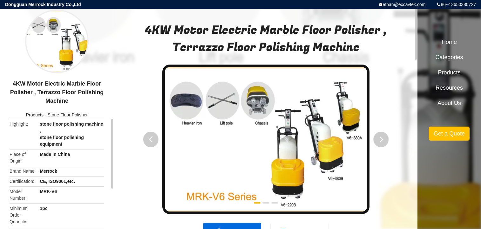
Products (35, 114)
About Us (449, 103)
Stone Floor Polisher (67, 114)
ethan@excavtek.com (404, 4)
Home (449, 42)
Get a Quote (449, 133)
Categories (449, 57)
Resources (449, 88)
